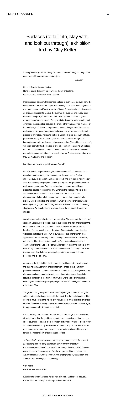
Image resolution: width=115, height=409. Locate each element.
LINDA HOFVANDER (19, 14)
